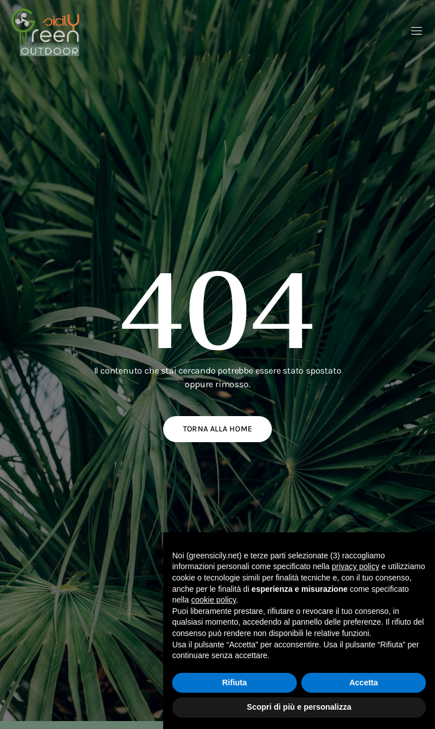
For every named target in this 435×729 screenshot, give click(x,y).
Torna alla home (218, 429)
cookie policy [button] (213, 599)
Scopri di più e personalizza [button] (299, 706)
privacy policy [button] (355, 566)
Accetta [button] (363, 682)
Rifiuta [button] (234, 682)
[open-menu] (417, 32)
